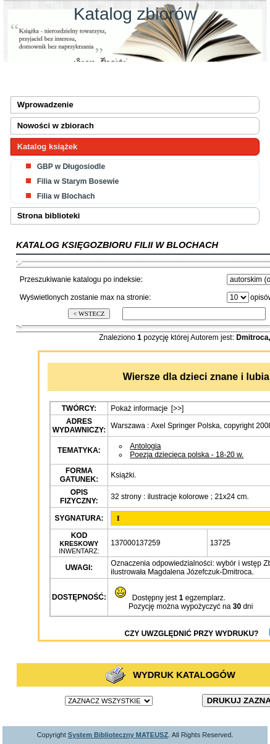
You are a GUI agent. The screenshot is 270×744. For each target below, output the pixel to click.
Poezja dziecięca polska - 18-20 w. (186, 454)
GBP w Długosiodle (71, 166)
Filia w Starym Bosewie (78, 181)
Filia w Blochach (66, 196)
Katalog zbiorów (135, 13)
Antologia (145, 446)
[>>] (177, 408)
